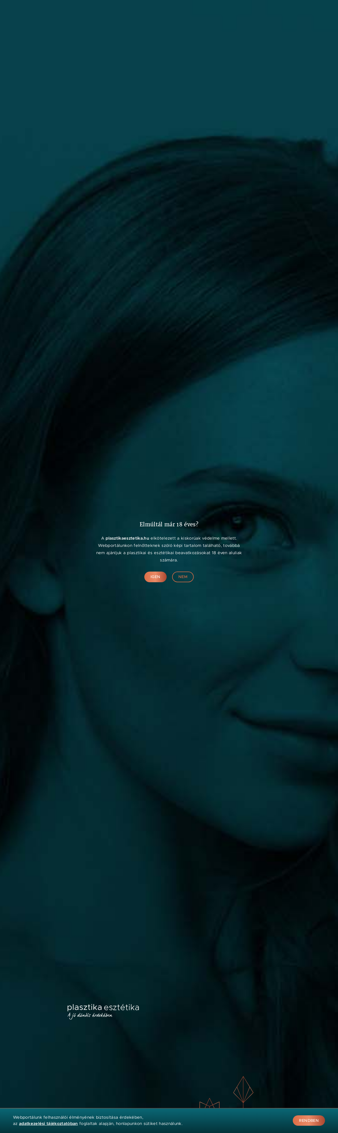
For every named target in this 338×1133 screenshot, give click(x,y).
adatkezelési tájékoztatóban (48, 1123)
